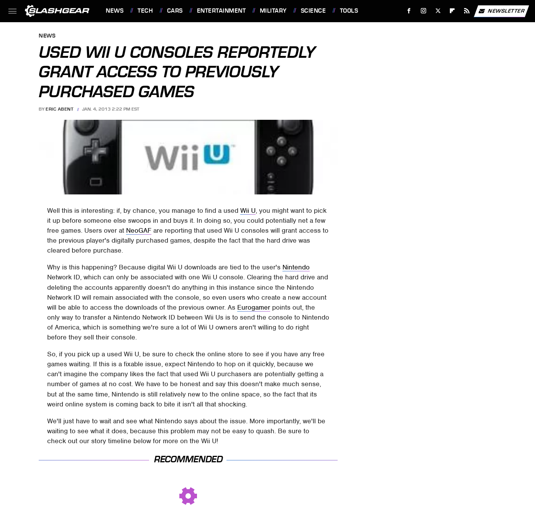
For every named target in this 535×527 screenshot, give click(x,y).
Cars (175, 10)
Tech (145, 10)
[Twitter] (437, 11)
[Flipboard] (452, 11)
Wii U (248, 210)
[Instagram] (423, 11)
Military (273, 10)
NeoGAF (138, 230)
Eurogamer (253, 307)
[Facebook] (409, 11)
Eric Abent (59, 109)
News (114, 10)
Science (313, 10)
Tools (349, 10)
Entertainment (221, 10)
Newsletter (501, 11)
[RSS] (467, 11)
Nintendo (296, 267)
